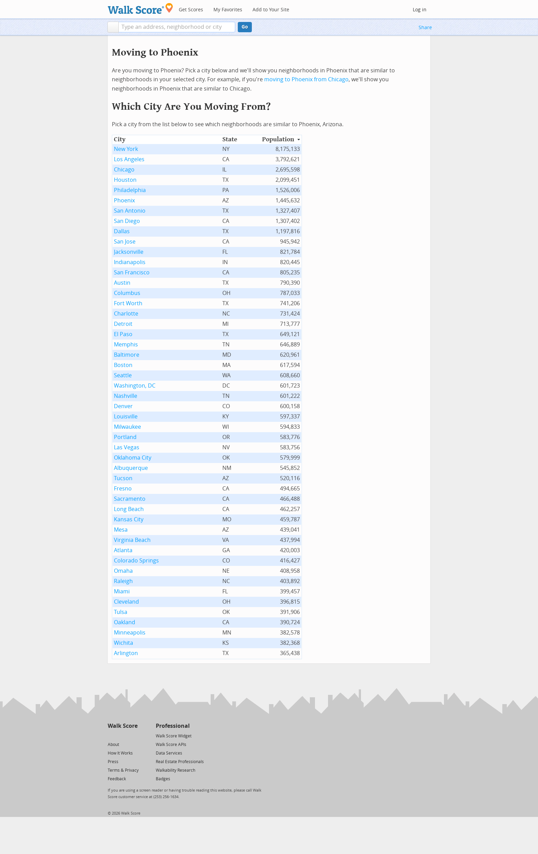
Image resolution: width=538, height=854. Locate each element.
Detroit (123, 324)
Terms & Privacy (123, 770)
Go (245, 27)
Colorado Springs (136, 560)
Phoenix (124, 200)
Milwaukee (127, 427)
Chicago (124, 169)
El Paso (123, 334)
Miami (122, 591)
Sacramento (129, 499)
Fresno (123, 488)
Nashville (125, 396)
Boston (123, 365)
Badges (163, 778)
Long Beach (129, 509)
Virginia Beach (132, 540)
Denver (123, 406)
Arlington (126, 653)
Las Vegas (126, 447)
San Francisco (132, 272)
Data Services (169, 753)
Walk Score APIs (171, 744)
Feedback (117, 778)
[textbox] (176, 27)
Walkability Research (175, 770)
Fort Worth (128, 303)
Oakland (124, 622)
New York (126, 149)
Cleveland (126, 601)
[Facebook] (122, 735)
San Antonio (129, 210)
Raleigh (123, 581)
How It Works (120, 753)
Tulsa (120, 612)
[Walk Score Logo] (140, 8)
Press (113, 761)
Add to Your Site (271, 10)
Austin (122, 283)
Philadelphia (130, 190)
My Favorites (227, 10)
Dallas (122, 231)
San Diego (127, 221)
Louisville (126, 416)
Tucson (123, 478)
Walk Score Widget (173, 736)
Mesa (121, 529)
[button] (113, 27)
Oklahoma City (132, 457)
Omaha (123, 571)
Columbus (127, 293)
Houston (125, 180)
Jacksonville (128, 252)
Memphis (126, 344)
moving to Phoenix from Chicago (306, 79)
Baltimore (126, 355)
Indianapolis (129, 262)
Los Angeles (129, 159)
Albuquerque (131, 468)
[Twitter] (112, 735)
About (113, 744)
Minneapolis (129, 632)
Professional (173, 726)
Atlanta (123, 550)
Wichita (123, 643)
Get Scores (191, 10)
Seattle (123, 375)
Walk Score (123, 726)
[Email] (133, 735)
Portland (125, 437)
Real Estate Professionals (180, 761)
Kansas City (128, 519)
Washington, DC (134, 385)
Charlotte (126, 313)
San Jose (125, 241)
